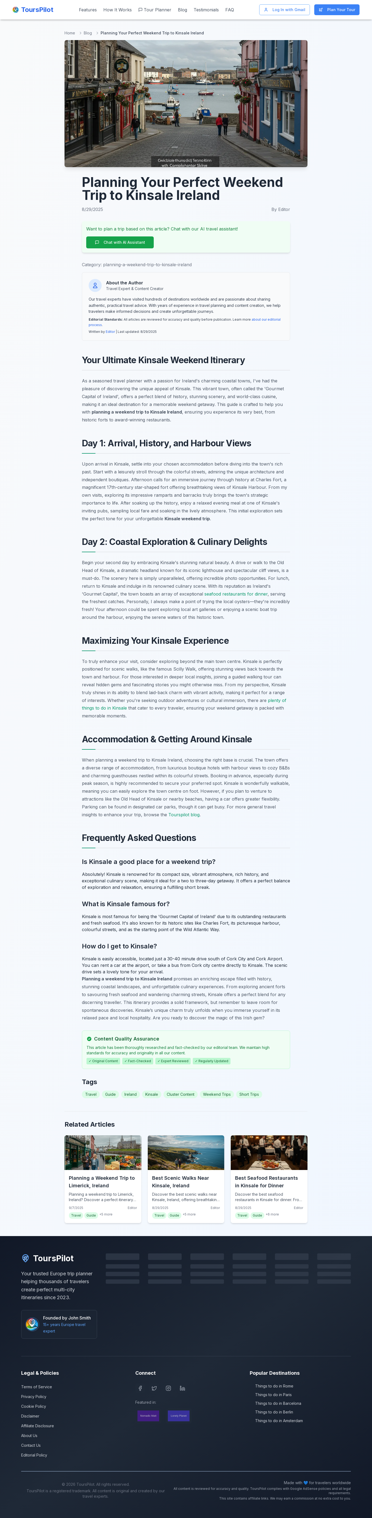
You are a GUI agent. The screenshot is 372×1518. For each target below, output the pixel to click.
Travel (91, 1094)
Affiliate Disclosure (37, 1425)
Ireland (130, 1094)
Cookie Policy (33, 1406)
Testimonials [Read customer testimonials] (206, 9)
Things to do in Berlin (271, 1412)
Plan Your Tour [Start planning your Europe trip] (337, 9)
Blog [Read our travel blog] (182, 9)
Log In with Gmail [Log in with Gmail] (284, 9)
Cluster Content (180, 1094)
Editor (110, 332)
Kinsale (151, 1094)
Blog (88, 33)
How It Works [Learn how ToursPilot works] (117, 9)
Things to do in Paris (271, 1394)
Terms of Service (36, 1386)
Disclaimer (30, 1416)
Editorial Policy (34, 1455)
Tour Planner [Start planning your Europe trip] (154, 9)
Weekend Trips (217, 1094)
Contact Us (31, 1445)
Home (70, 33)
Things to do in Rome (271, 1386)
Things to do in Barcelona (275, 1403)
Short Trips (249, 1094)
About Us (29, 1435)
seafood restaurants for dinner (236, 594)
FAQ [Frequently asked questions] (229, 9)
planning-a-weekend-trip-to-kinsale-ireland (147, 264)
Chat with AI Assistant (120, 242)
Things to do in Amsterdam (276, 1420)
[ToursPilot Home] (32, 9)
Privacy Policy (33, 1396)
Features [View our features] (88, 9)
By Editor (280, 209)
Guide (110, 1094)
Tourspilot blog (184, 814)
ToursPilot (47, 1258)
